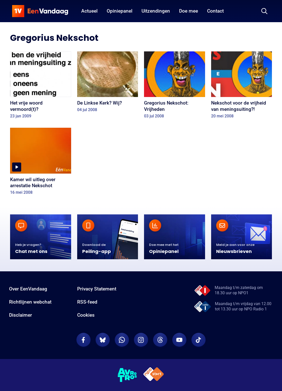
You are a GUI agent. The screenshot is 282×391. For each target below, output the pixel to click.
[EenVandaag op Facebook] (83, 340)
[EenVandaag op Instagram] (141, 340)
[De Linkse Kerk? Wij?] (107, 83)
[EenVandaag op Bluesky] (103, 340)
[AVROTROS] (127, 375)
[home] (40, 11)
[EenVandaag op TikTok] (198, 340)
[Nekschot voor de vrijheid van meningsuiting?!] (241, 86)
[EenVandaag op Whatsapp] (122, 340)
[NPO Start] (153, 375)
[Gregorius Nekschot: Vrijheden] (174, 86)
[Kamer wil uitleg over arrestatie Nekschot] (40, 163)
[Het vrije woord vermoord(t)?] (40, 86)
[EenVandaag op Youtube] (179, 340)
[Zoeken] (264, 11)
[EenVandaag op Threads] (160, 340)
